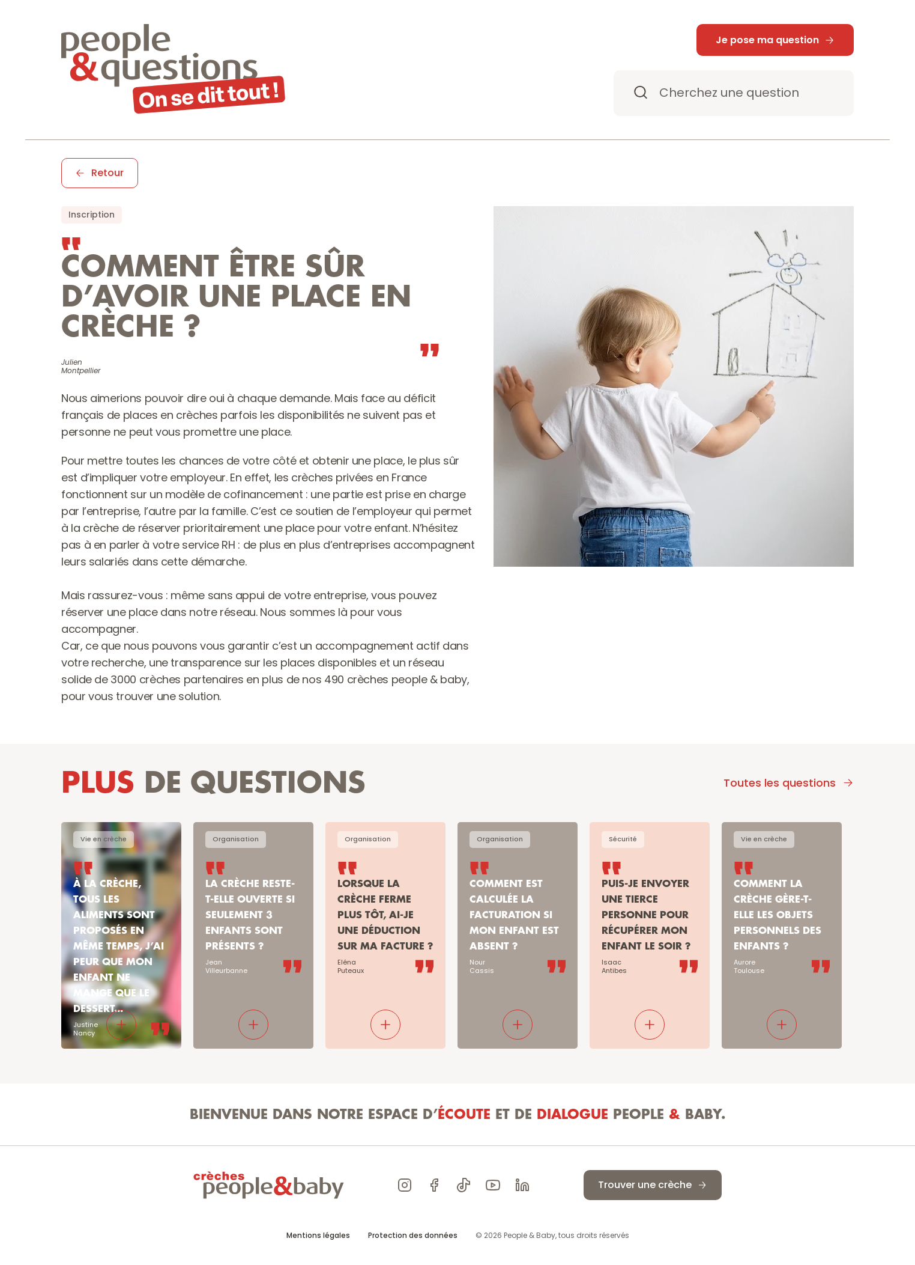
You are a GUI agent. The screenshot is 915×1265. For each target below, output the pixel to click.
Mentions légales (318, 1235)
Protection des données (413, 1235)
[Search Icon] (734, 93)
